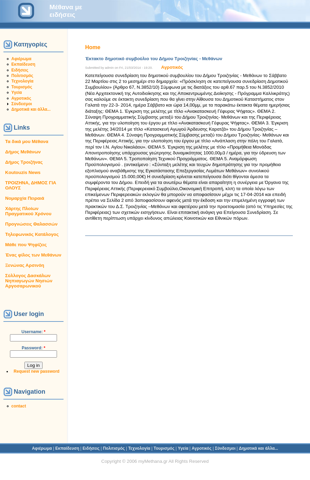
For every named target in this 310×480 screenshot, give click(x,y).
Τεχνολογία (22, 81)
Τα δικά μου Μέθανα (26, 141)
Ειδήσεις (19, 70)
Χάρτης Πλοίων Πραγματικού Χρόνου (28, 211)
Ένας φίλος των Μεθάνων (33, 255)
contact (18, 406)
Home (92, 47)
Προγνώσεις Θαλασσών (31, 224)
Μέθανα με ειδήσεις (65, 10)
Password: (33, 348)
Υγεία (16, 92)
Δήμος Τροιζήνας (24, 162)
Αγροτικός (21, 98)
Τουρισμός (21, 87)
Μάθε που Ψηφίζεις (26, 244)
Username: (33, 331)
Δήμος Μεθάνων (23, 151)
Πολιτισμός (22, 75)
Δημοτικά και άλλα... (30, 109)
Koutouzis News (23, 172)
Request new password (36, 371)
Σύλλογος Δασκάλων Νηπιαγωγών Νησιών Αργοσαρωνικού (29, 280)
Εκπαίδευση (23, 64)
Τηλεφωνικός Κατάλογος (32, 234)
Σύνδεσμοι (21, 103)
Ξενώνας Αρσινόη (24, 265)
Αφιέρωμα (21, 58)
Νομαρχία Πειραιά (24, 198)
